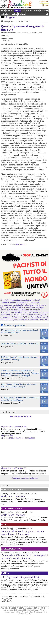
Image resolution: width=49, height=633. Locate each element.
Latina (5, 573)
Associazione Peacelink (20, 416)
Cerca (45, 5)
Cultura (9, 10)
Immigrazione (9, 21)
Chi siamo (43, 2)
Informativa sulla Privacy (36, 610)
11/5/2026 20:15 (19, 427)
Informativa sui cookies (11, 612)
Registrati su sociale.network (25, 478)
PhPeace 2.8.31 (20, 610)
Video (14, 14)
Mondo (17, 10)
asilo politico (20, 245)
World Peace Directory (13, 496)
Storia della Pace (11, 508)
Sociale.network (9, 412)
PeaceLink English (12, 490)
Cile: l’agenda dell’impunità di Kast (20, 577)
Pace (3, 10)
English (21, 14)
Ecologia (44, 10)
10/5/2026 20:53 (19, 468)
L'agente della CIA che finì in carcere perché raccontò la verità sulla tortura (24, 557)
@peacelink (6, 427)
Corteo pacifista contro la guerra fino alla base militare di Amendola (23, 533)
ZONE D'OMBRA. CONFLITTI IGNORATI (19, 344)
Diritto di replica (27, 612)
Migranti (11, 17)
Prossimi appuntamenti (15, 325)
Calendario (5, 14)
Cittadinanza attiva (30, 10)
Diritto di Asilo (24, 21)
